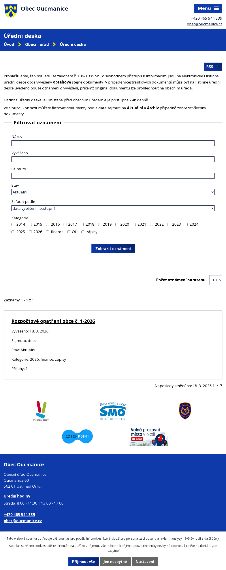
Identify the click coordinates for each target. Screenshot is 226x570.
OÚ (75, 231)
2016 (55, 224)
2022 (159, 224)
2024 (194, 224)
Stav (15, 185)
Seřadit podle (23, 201)
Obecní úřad (37, 44)
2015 (38, 224)
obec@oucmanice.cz (204, 23)
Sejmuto (18, 168)
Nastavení (145, 561)
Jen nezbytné (115, 561)
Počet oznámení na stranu (180, 279)
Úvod (9, 44)
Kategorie (19, 217)
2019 (107, 224)
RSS (213, 66)
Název (16, 136)
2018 (90, 224)
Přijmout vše (83, 561)
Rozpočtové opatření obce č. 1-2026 (53, 321)
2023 (176, 224)
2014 (20, 224)
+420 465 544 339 (206, 18)
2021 (141, 224)
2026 (38, 231)
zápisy (92, 231)
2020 (124, 224)
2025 (20, 231)
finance (57, 231)
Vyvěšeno (19, 152)
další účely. (212, 538)
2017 (72, 224)
